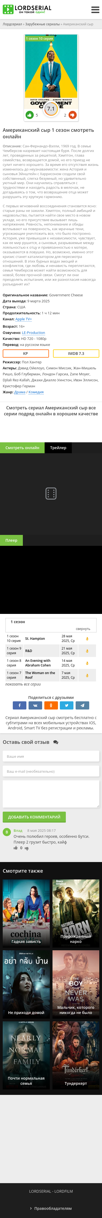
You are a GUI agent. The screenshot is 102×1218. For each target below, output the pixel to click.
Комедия (36, 391)
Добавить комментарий (34, 817)
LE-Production (33, 332)
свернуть (83, 628)
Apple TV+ (24, 318)
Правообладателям (53, 1208)
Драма (20, 391)
